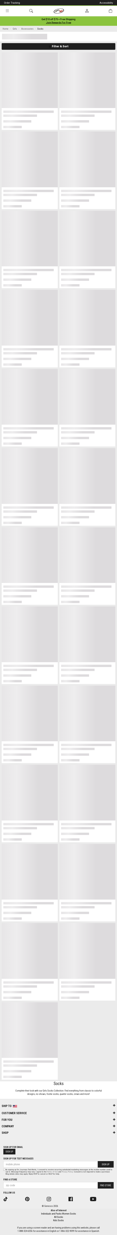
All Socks (58, 1217)
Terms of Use (52, 1172)
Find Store (105, 1185)
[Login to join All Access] (58, 19)
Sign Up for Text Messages (18, 1158)
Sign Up (9, 1151)
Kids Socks (58, 1220)
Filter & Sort (58, 46)
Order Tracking (12, 2)
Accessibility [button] (106, 2)
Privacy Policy (67, 1172)
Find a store (10, 1179)
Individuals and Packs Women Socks (58, 1213)
